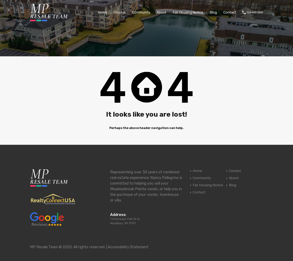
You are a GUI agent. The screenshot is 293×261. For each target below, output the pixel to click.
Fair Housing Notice (188, 12)
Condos (120, 12)
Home (102, 12)
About (161, 12)
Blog (213, 12)
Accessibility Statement (128, 247)
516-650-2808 (255, 12)
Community (141, 12)
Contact (229, 12)
